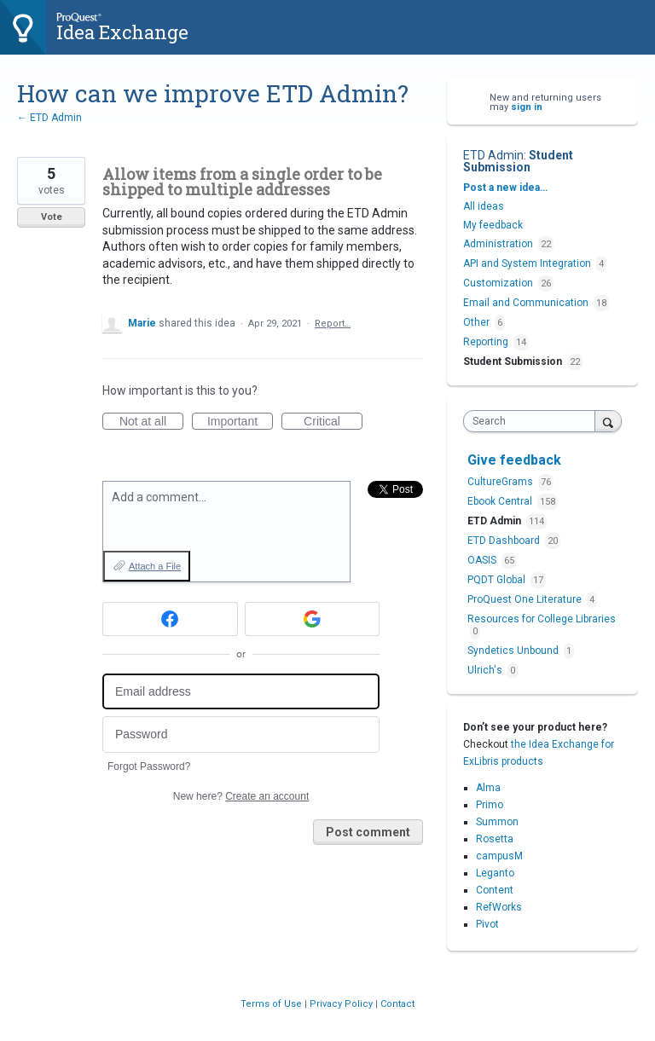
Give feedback (514, 460)
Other (476, 322)
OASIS (483, 560)
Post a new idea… (505, 188)
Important (240, 422)
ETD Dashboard (504, 541)
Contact (397, 1003)
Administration (498, 244)
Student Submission (518, 161)
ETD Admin (493, 155)
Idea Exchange (122, 32)
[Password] (241, 734)
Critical (333, 422)
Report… (333, 323)
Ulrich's (486, 670)
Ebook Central (501, 501)
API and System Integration (527, 263)
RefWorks (499, 907)
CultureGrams (501, 482)
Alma (488, 788)
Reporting (485, 342)
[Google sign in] (312, 619)
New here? (241, 796)
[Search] (608, 420)
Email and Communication (525, 303)
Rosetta (494, 839)
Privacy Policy (342, 1003)
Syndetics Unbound (514, 650)
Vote (51, 217)
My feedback (493, 225)
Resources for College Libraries (541, 619)
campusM (499, 856)
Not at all (151, 422)
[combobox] (533, 421)
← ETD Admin (49, 118)
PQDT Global (497, 580)
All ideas (483, 206)
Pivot (487, 924)
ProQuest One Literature (525, 599)
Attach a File (155, 566)
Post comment (368, 832)
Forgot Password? (148, 766)
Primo (489, 805)
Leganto (495, 873)
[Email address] (241, 692)
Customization (498, 283)
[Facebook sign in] (170, 619)
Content (494, 890)
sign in (526, 107)
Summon (497, 822)
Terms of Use (272, 1003)
